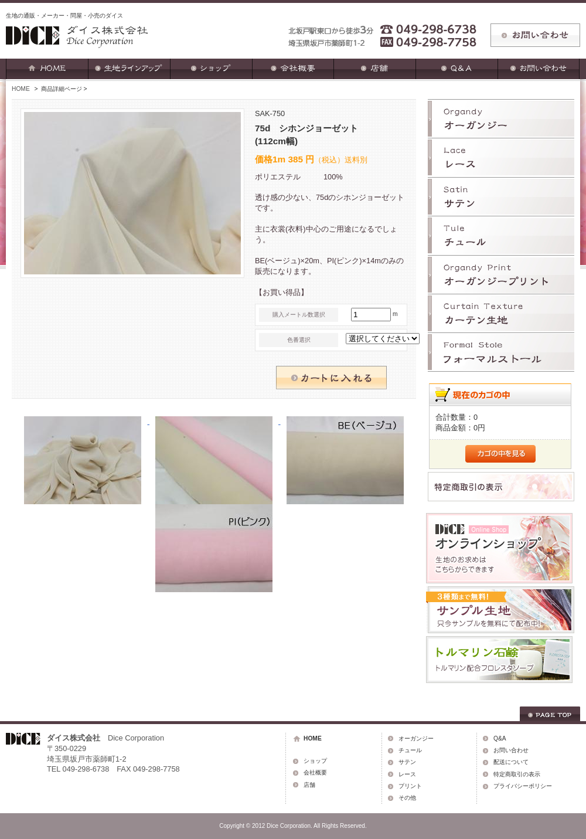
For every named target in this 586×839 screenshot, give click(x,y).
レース (407, 774)
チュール (410, 750)
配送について (511, 762)
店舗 (309, 785)
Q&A (499, 738)
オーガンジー (416, 738)
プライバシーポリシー (522, 786)
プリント (410, 786)
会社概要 (315, 772)
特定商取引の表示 (516, 774)
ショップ (315, 761)
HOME (21, 89)
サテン (407, 762)
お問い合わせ (511, 750)
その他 (407, 797)
